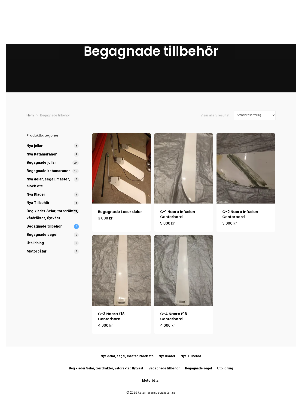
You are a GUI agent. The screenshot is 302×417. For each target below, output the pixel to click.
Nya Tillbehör (38, 203)
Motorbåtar (37, 251)
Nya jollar (35, 146)
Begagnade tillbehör (44, 226)
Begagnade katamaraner (48, 171)
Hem (30, 115)
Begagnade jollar (41, 162)
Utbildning (35, 243)
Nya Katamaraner (42, 154)
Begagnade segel (42, 234)
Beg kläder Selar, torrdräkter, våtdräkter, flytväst (52, 214)
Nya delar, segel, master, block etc (48, 182)
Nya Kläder (36, 194)
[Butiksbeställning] (254, 115)
